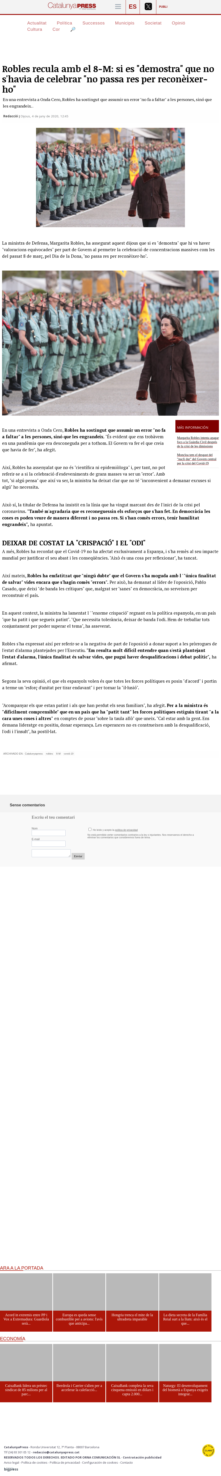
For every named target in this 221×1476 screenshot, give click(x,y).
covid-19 (69, 753)
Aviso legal (11, 1462)
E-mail (36, 839)
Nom (35, 828)
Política (64, 23)
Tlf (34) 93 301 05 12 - (18, 1452)
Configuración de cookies (100, 1462)
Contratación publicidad (142, 1457)
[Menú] (118, 7)
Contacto (126, 1462)
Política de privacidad (65, 1462)
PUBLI (163, 6)
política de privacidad (126, 830)
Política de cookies (34, 1462)
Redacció (11, 116)
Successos (93, 23)
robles (49, 753)
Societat (153, 23)
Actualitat (37, 23)
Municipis (124, 23)
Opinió (178, 23)
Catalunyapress (34, 753)
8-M (58, 753)
